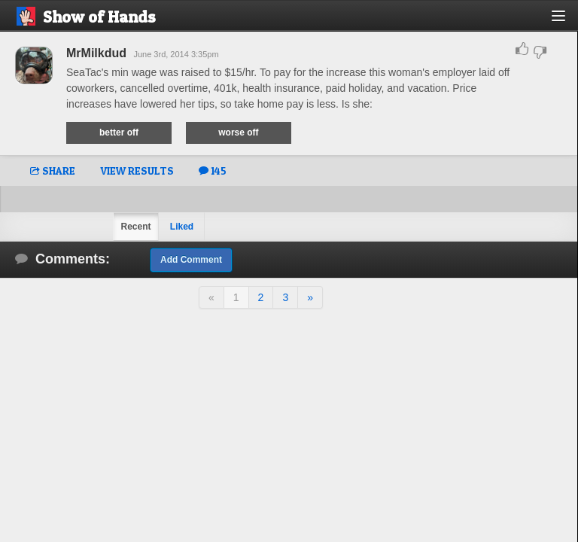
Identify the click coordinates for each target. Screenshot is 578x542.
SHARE (52, 170)
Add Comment (191, 259)
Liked (181, 226)
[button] (567, 21)
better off (118, 132)
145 (213, 170)
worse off (238, 132)
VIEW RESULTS (137, 170)
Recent (135, 226)
